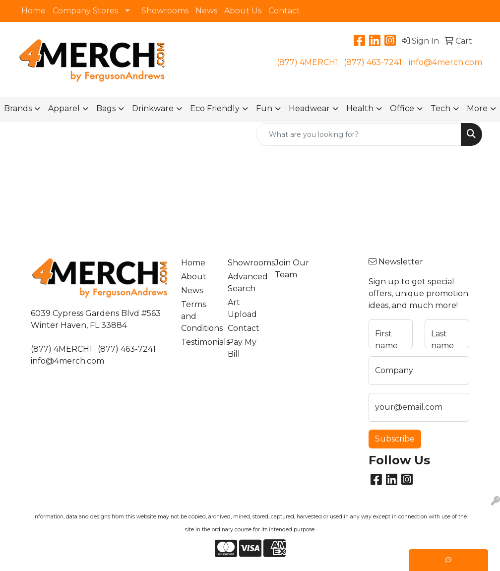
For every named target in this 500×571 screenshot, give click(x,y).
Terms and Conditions (198, 316)
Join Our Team (292, 268)
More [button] (477, 108)
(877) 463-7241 (373, 62)
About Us (242, 10)
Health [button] (360, 108)
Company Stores (85, 10)
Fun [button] (264, 108)
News (206, 10)
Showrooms (164, 10)
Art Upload (242, 308)
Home (33, 10)
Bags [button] (106, 108)
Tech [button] (440, 108)
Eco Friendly (215, 108)
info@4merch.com (445, 62)
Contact (284, 10)
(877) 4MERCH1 (307, 62)
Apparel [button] (64, 108)
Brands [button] (18, 108)
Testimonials (198, 342)
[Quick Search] (358, 134)
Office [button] (402, 108)
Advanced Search (245, 282)
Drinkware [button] (153, 108)
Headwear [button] (309, 108)
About (193, 276)
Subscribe (395, 439)
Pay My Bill (242, 348)
